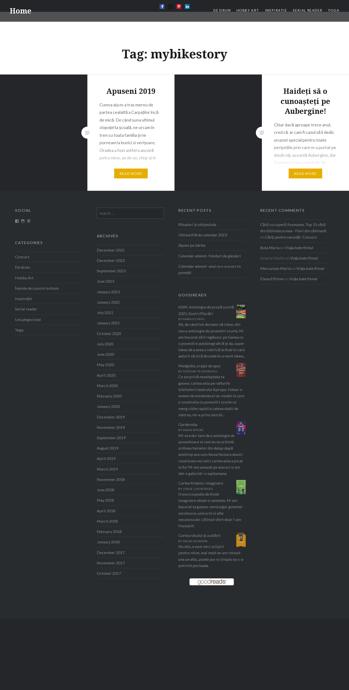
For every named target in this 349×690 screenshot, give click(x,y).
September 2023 (111, 270)
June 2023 (105, 281)
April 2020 (106, 375)
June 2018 (105, 489)
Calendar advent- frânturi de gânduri (209, 255)
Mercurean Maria (275, 268)
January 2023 (108, 291)
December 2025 (111, 250)
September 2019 (111, 437)
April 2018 (106, 510)
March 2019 (107, 469)
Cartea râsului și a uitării (199, 535)
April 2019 (106, 458)
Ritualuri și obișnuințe (197, 224)
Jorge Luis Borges (198, 489)
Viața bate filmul (299, 247)
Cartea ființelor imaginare (200, 483)
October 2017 (109, 573)
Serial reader (26, 309)
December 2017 (111, 552)
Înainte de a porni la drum (37, 288)
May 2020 (105, 364)
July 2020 (105, 344)
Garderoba (187, 424)
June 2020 (105, 354)
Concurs (22, 256)
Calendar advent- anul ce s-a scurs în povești (209, 269)
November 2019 (111, 427)
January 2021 (108, 323)
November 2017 (111, 562)
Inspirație (23, 298)
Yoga (19, 330)
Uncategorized (28, 319)
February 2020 (109, 396)
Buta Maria (269, 247)
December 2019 (111, 417)
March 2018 (107, 521)
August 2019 (107, 448)
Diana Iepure (193, 430)
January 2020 (108, 406)
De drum (22, 267)
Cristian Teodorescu (200, 371)
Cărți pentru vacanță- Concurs (291, 237)
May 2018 (105, 500)
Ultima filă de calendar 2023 (202, 234)
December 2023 (111, 260)
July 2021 (105, 312)
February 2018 (109, 531)
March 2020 (107, 385)
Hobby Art (24, 277)
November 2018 (111, 479)
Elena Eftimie (272, 278)
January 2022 (108, 302)
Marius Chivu (194, 319)
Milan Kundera (195, 541)
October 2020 (109, 333)
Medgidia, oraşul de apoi (199, 365)
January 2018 (108, 542)
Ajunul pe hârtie (191, 245)
